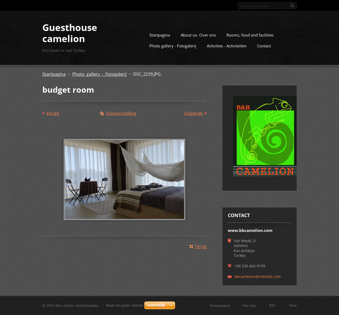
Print (293, 305)
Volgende (193, 113)
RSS (272, 305)
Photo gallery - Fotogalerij (172, 45)
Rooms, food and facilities (250, 35)
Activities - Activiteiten (227, 45)
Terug (201, 246)
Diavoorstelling (121, 113)
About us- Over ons (198, 35)
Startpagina (159, 35)
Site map (249, 305)
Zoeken (292, 5)
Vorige (52, 113)
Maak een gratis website (124, 305)
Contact (264, 45)
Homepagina (220, 305)
